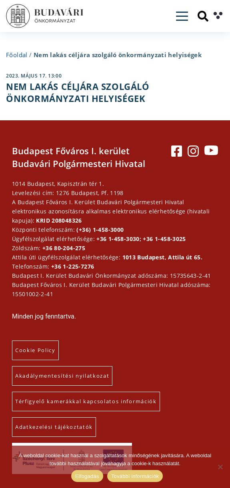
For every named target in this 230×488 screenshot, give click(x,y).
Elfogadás (87, 476)
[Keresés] (203, 16)
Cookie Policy (35, 350)
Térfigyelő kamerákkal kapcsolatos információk (86, 401)
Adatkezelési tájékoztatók (54, 426)
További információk (135, 476)
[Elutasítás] (220, 467)
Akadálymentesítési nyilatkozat (62, 375)
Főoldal (17, 55)
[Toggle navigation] (182, 16)
